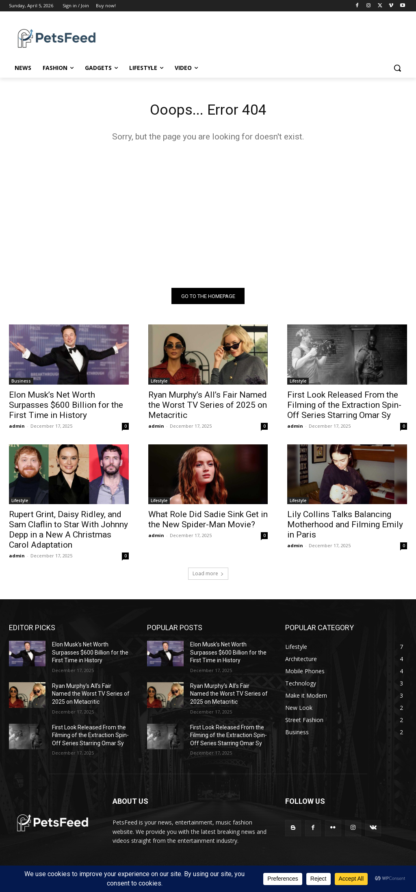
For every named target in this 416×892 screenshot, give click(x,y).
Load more (208, 576)
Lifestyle (159, 383)
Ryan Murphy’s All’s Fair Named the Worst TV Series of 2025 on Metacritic (207, 407)
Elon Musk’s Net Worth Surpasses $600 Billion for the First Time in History (66, 407)
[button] (397, 68)
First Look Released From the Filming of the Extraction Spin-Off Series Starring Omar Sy (344, 407)
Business (21, 383)
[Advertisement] (208, 217)
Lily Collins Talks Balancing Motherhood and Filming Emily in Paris (345, 527)
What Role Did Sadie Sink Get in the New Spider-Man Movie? (208, 522)
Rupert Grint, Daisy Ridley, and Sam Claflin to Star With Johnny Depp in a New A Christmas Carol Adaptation (68, 532)
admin (17, 428)
